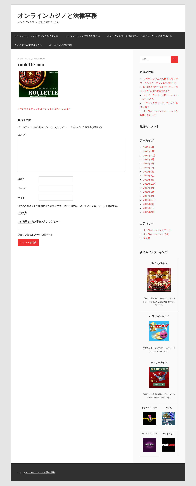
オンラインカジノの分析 (156, 234)
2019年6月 (148, 191)
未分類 (146, 238)
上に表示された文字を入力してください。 (40, 221)
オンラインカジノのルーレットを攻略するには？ (44, 108)
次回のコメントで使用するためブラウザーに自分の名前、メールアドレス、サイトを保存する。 (69, 205)
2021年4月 (148, 163)
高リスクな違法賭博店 (60, 44)
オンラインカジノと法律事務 (57, 15)
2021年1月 (148, 167)
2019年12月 (149, 183)
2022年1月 (148, 151)
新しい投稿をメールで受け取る (36, 234)
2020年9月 (148, 171)
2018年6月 (148, 208)
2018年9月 (148, 204)
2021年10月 (149, 155)
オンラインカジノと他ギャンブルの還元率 (36, 36)
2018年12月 (149, 199)
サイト (21, 197)
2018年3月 (148, 212)
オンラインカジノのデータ (157, 230)
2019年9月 (148, 187)
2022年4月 (148, 147)
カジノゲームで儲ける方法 (28, 44)
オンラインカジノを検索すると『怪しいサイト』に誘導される (139, 36)
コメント (22, 134)
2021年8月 (148, 159)
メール (22, 188)
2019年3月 (148, 195)
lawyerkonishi (39, 58)
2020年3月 (148, 179)
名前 (21, 179)
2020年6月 (148, 175)
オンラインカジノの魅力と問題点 (82, 36)
